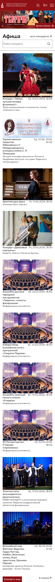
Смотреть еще (12, 579)
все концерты (41, 36)
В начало (45, 578)
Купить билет (45, 25)
